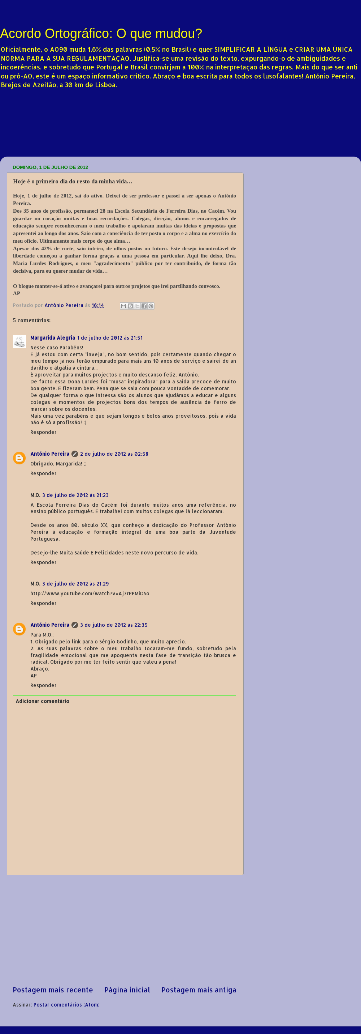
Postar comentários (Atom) (67, 1004)
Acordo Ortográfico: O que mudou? (101, 33)
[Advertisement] (124, 930)
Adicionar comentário (42, 701)
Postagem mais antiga (198, 989)
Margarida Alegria (52, 338)
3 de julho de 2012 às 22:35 (114, 625)
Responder (43, 432)
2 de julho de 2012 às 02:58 (114, 454)
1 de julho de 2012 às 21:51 (110, 338)
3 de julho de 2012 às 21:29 (75, 583)
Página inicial (127, 989)
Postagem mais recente (53, 989)
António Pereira (49, 454)
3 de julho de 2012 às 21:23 (75, 495)
